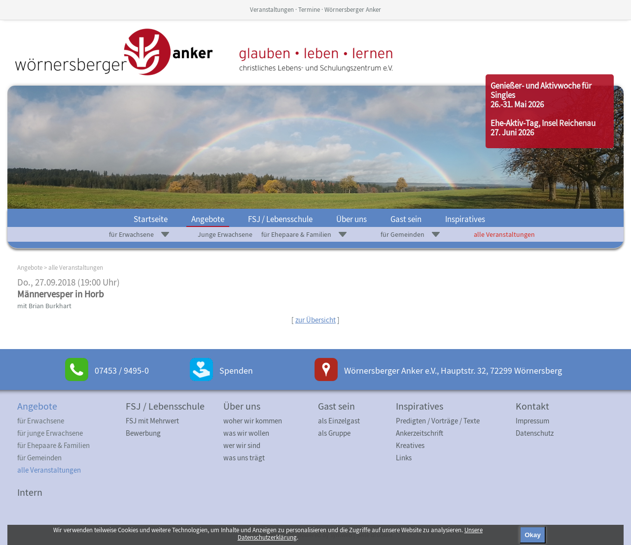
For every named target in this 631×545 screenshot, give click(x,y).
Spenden (236, 370)
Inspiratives (465, 219)
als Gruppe (334, 433)
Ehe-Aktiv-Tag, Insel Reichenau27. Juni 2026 (543, 128)
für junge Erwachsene (50, 433)
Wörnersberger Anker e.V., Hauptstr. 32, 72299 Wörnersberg (453, 370)
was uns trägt (244, 457)
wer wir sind (241, 445)
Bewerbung (143, 433)
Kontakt (532, 406)
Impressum (532, 420)
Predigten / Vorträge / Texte (438, 420)
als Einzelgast (339, 420)
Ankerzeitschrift (419, 433)
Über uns (351, 219)
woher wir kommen (252, 420)
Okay (533, 535)
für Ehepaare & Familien (296, 234)
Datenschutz (535, 433)
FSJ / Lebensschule (280, 219)
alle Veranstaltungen (504, 234)
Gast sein (405, 219)
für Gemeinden (402, 234)
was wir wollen (246, 433)
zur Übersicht (315, 319)
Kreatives (410, 445)
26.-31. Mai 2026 (517, 104)
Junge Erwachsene (225, 234)
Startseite (151, 219)
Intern (29, 492)
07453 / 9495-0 (122, 370)
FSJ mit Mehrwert (152, 420)
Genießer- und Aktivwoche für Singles (541, 90)
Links (404, 457)
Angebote (207, 219)
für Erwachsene (131, 234)
